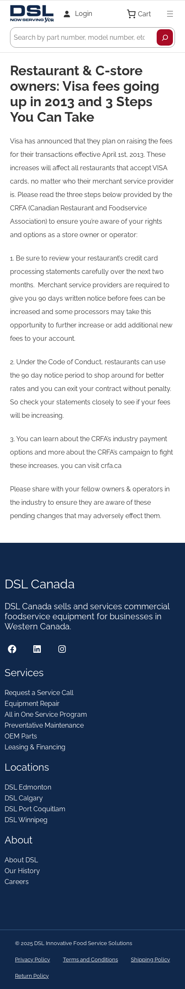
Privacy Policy (32, 959)
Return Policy (32, 976)
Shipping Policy (150, 959)
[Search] (165, 37)
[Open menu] (170, 14)
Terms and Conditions (90, 959)
